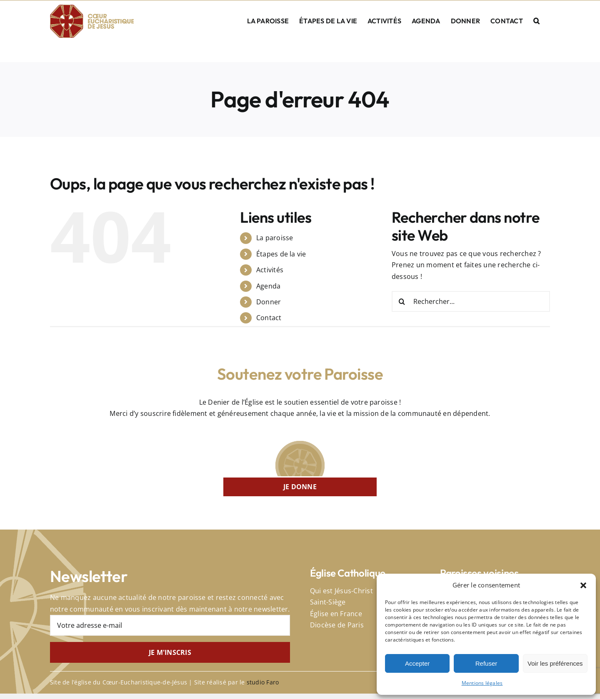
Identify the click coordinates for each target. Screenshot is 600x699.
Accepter (417, 663)
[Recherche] (402, 301)
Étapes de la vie (281, 254)
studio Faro (263, 682)
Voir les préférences (555, 663)
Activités (269, 269)
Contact (269, 317)
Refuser (486, 663)
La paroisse (274, 237)
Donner (268, 301)
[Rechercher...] (471, 301)
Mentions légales (482, 683)
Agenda (268, 286)
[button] (583, 585)
